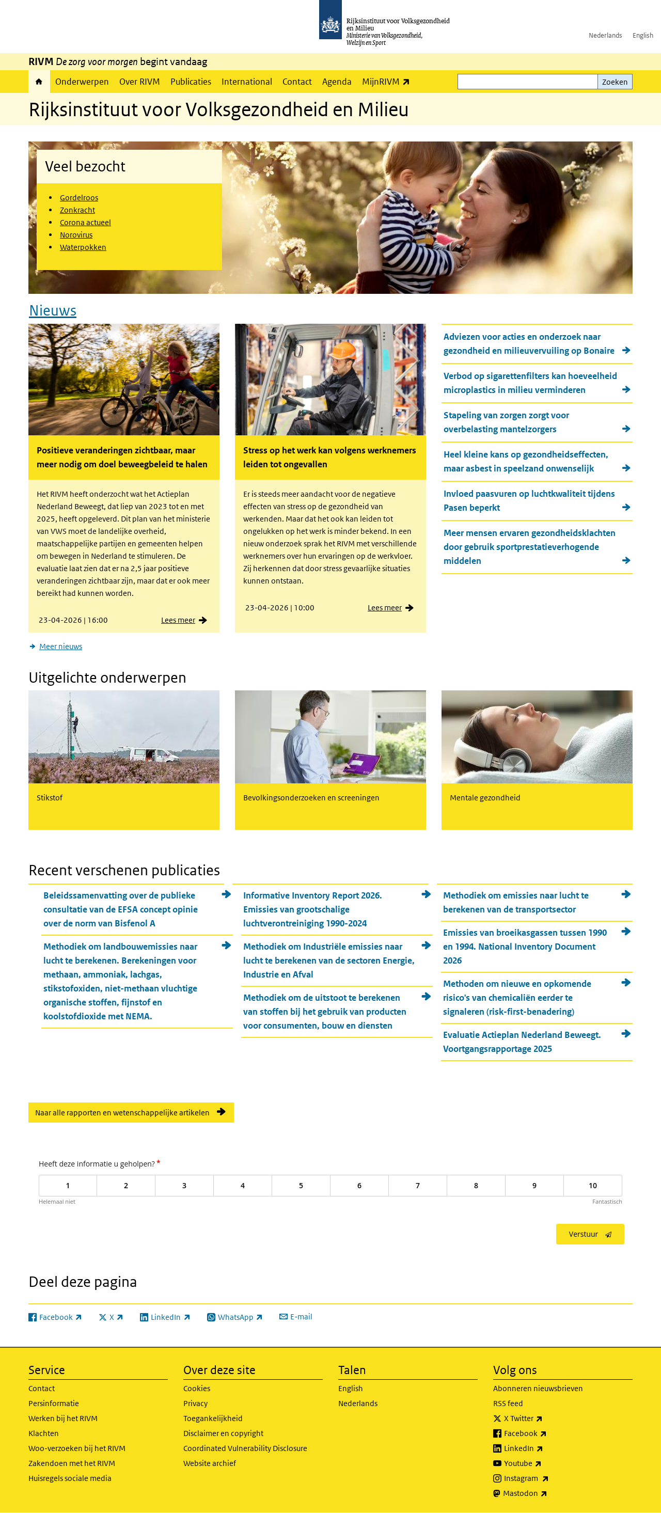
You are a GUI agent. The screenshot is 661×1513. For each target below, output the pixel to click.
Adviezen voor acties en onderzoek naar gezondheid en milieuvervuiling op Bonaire (529, 343)
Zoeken (615, 82)
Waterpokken (83, 247)
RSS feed (508, 1403)
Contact (297, 81)
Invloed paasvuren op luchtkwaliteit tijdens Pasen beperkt (529, 500)
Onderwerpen (82, 81)
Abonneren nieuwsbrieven (538, 1388)
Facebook (548, 1433)
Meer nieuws (60, 646)
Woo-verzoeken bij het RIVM (76, 1448)
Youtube (545, 1463)
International (247, 81)
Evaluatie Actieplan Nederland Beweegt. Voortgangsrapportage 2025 (522, 1041)
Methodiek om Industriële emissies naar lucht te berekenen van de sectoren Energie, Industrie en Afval (329, 960)
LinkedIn (546, 1448)
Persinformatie (53, 1403)
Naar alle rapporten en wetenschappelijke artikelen (122, 1112)
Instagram (549, 1478)
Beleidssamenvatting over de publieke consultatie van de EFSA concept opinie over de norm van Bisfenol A (120, 909)
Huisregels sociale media (70, 1478)
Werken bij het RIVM (63, 1418)
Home (39, 81)
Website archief (209, 1463)
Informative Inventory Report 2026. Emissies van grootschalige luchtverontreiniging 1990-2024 (312, 909)
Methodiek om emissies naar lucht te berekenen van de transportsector (516, 902)
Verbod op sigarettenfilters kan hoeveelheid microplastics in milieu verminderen (530, 383)
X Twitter (546, 1418)
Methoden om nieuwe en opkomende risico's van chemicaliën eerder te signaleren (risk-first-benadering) (517, 997)
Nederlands (605, 35)
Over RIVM (139, 81)
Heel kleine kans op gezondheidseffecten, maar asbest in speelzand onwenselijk (526, 461)
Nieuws (52, 310)
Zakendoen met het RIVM (71, 1463)
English (643, 35)
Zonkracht (77, 210)
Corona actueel (85, 222)
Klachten (43, 1433)
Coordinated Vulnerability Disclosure (245, 1448)
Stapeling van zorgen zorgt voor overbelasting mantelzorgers (506, 422)
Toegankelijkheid (213, 1418)
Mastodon (548, 1493)
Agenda (337, 81)
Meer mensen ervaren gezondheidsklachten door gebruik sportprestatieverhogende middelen (530, 546)
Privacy (195, 1403)
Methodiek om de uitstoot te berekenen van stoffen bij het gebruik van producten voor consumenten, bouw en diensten (324, 1011)
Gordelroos (79, 197)
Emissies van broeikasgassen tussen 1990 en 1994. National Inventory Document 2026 (525, 946)
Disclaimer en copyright (223, 1433)
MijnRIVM (388, 81)
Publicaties (190, 81)
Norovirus (76, 235)
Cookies (196, 1388)
